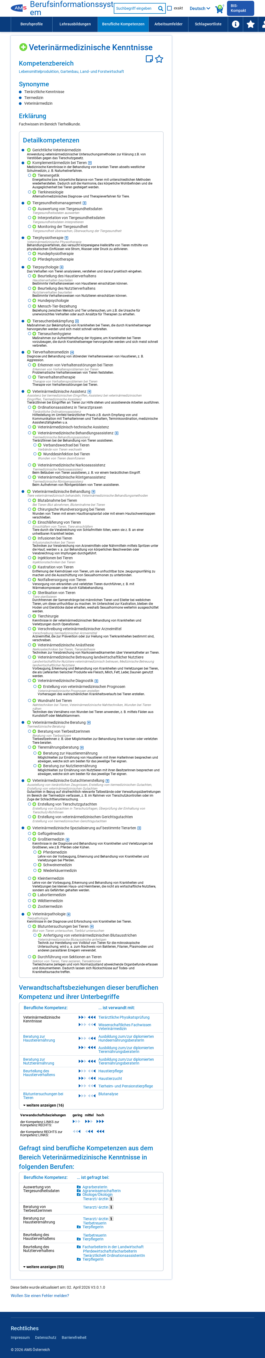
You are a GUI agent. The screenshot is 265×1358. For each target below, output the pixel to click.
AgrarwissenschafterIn (101, 1191)
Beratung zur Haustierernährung (39, 1038)
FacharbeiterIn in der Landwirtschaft (113, 1247)
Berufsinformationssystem (71, 8)
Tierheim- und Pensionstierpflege (125, 1086)
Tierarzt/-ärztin (98, 1199)
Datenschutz (45, 1337)
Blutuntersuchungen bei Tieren (43, 1096)
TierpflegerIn (93, 1227)
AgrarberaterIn (94, 1187)
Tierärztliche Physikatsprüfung (124, 1017)
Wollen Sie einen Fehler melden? (40, 1295)
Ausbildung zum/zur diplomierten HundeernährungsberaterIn (126, 1038)
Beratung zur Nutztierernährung (38, 1061)
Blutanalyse (108, 1094)
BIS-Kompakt (238, 8)
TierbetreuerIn (94, 1223)
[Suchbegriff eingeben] (135, 8)
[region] (91, 66)
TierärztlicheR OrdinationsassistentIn (114, 1255)
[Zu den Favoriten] (250, 24)
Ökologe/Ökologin (97, 1194)
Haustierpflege (110, 1071)
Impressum (20, 1337)
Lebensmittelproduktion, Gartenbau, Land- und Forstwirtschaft (71, 71)
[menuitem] (31, 24)
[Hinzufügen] (24, 45)
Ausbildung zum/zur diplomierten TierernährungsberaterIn (126, 1050)
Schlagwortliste (208, 24)
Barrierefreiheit (74, 1337)
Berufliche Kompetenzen (123, 24)
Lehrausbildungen (75, 24)
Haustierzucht (110, 1078)
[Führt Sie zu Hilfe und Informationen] (235, 24)
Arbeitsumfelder (168, 24)
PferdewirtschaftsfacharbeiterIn (110, 1251)
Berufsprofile (31, 24)
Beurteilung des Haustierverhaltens (39, 1073)
